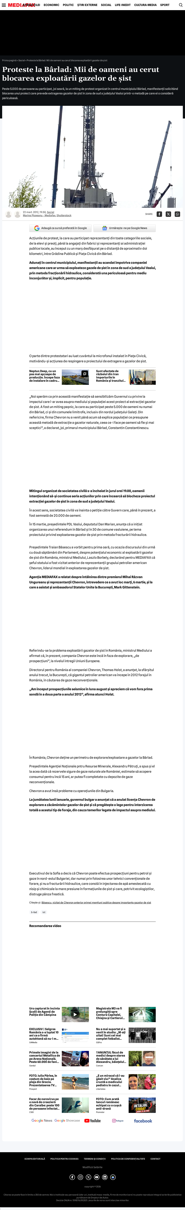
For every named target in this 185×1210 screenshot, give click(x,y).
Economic (51, 5)
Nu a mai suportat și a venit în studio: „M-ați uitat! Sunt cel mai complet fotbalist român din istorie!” (111, 1034)
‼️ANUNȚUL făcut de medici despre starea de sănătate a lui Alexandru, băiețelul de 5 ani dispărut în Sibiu (110, 1057)
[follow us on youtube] (92, 1121)
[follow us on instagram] (117, 1121)
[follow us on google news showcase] (67, 1121)
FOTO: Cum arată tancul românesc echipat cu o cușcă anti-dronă (108, 1103)
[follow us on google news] (42, 1121)
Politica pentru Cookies (64, 1159)
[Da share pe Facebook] (159, 214)
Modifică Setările (92, 1167)
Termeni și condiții (95, 1159)
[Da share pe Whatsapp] (177, 214)
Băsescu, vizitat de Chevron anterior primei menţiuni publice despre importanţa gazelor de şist (96, 902)
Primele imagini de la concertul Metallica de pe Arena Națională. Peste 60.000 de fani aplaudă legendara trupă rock (44, 1057)
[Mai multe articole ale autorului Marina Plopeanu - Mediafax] (8, 214)
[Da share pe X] (168, 214)
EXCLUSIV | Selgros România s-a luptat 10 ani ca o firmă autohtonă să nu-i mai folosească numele (44, 1034)
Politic (68, 5)
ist (43, 912)
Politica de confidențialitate (128, 1159)
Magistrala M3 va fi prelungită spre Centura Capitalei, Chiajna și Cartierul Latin (109, 1013)
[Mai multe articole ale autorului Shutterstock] (17, 214)
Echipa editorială (35, 1159)
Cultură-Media (145, 5)
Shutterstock (64, 215)
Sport (164, 5)
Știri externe (87, 5)
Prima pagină (9, 60)
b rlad (34, 912)
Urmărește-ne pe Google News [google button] (124, 228)
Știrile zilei (31, 5)
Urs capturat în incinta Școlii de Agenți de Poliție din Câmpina (44, 1012)
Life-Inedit (123, 5)
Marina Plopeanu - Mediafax (39, 215)
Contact (155, 1159)
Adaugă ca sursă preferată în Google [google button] (60, 228)
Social (106, 5)
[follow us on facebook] (143, 1121)
